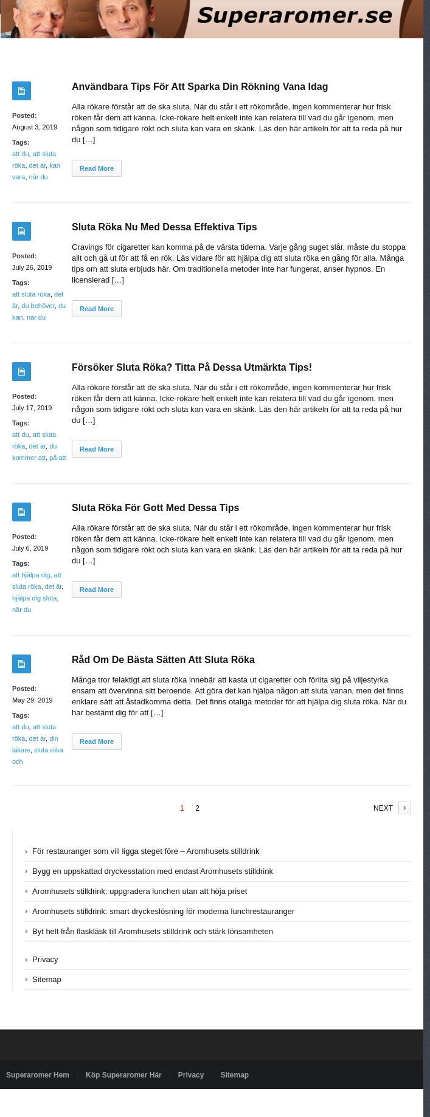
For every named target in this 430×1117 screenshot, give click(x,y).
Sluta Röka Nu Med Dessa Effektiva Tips (164, 227)
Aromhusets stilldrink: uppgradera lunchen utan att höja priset (139, 891)
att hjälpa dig (31, 575)
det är (37, 165)
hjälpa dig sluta (34, 598)
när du (38, 176)
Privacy (45, 959)
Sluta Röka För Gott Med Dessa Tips (155, 508)
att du (20, 153)
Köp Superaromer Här (124, 1075)
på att (57, 457)
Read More (97, 168)
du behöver (37, 305)
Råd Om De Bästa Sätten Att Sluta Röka (163, 660)
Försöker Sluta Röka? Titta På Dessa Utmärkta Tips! (192, 367)
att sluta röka (31, 294)
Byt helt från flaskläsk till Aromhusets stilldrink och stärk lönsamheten (152, 931)
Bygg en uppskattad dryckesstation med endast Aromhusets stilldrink (152, 871)
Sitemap (46, 979)
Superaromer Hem (37, 1075)
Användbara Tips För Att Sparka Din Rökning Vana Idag (200, 86)
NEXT (383, 808)
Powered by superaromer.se (51, 1103)
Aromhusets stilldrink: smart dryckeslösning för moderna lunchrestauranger (163, 911)
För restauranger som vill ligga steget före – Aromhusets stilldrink (146, 851)
